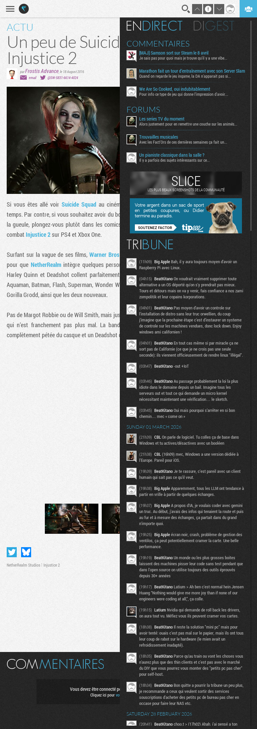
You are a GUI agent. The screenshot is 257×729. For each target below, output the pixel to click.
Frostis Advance (42, 70)
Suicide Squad (79, 204)
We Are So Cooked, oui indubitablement (174, 89)
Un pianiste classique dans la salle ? (171, 155)
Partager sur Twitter (12, 552)
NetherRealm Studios (23, 565)
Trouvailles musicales (158, 137)
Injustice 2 (38, 234)
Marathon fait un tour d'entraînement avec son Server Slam (192, 71)
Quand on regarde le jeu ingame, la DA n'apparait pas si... (185, 76)
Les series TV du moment (161, 119)
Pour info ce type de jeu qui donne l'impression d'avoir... (183, 94)
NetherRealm (46, 265)
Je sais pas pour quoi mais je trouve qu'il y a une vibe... (183, 58)
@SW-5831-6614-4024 (63, 77)
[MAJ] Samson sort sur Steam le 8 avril (173, 53)
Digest (214, 26)
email (32, 77)
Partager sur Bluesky (26, 552)
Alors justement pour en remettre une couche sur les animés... (188, 124)
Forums (143, 109)
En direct (154, 26)
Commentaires (158, 44)
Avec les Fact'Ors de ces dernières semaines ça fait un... (183, 142)
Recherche (186, 9)
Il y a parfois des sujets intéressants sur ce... (174, 160)
